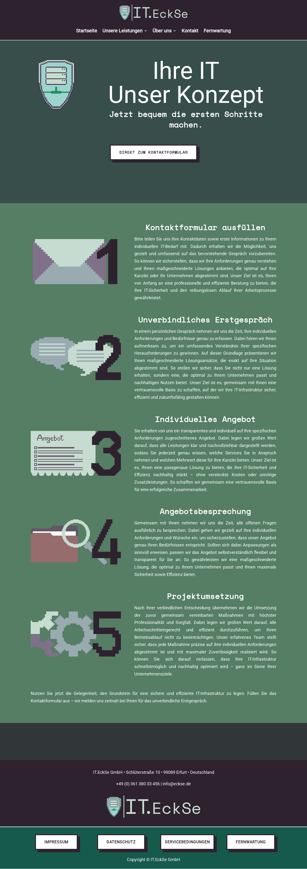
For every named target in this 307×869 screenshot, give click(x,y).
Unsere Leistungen (123, 31)
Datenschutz (121, 842)
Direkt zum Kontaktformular (153, 152)
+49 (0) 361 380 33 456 (138, 783)
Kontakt (190, 31)
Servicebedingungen (187, 842)
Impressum (56, 842)
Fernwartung (217, 31)
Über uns (162, 31)
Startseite (86, 31)
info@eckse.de (177, 783)
